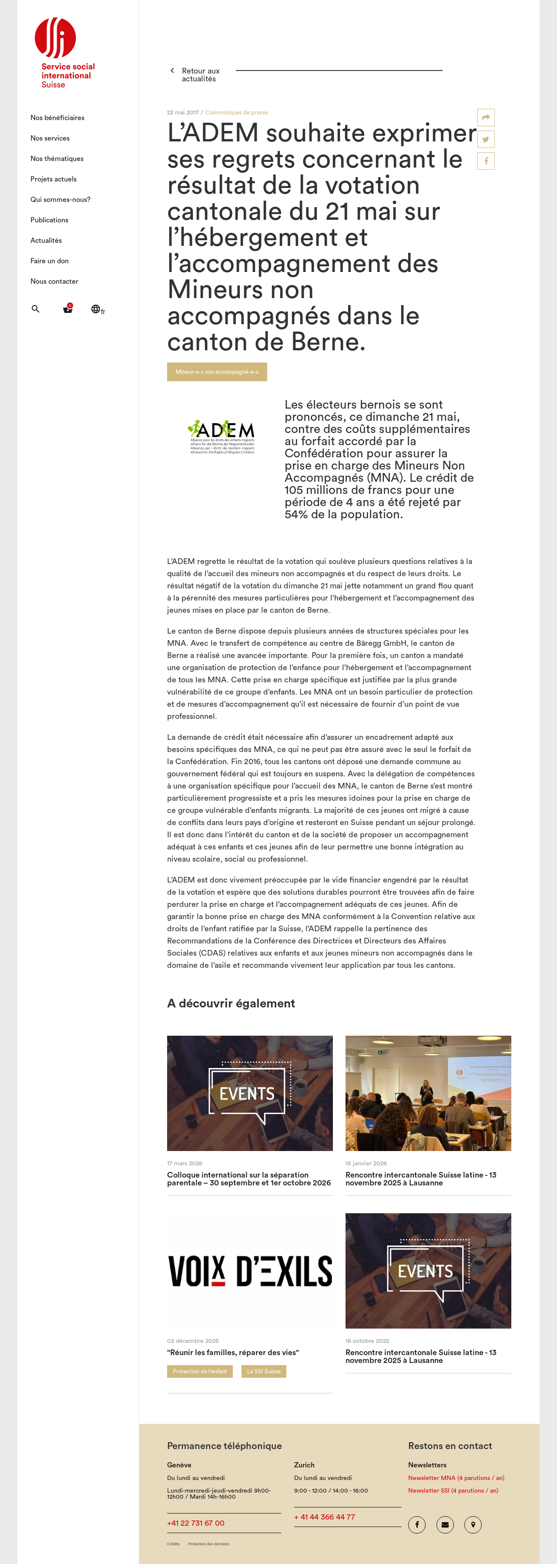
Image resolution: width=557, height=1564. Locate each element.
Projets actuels (53, 179)
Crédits (173, 1544)
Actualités (46, 240)
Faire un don (49, 261)
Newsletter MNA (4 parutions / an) (456, 1478)
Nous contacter (54, 281)
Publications (49, 220)
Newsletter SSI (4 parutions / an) (453, 1491)
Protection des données (208, 1544)
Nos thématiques (57, 158)
